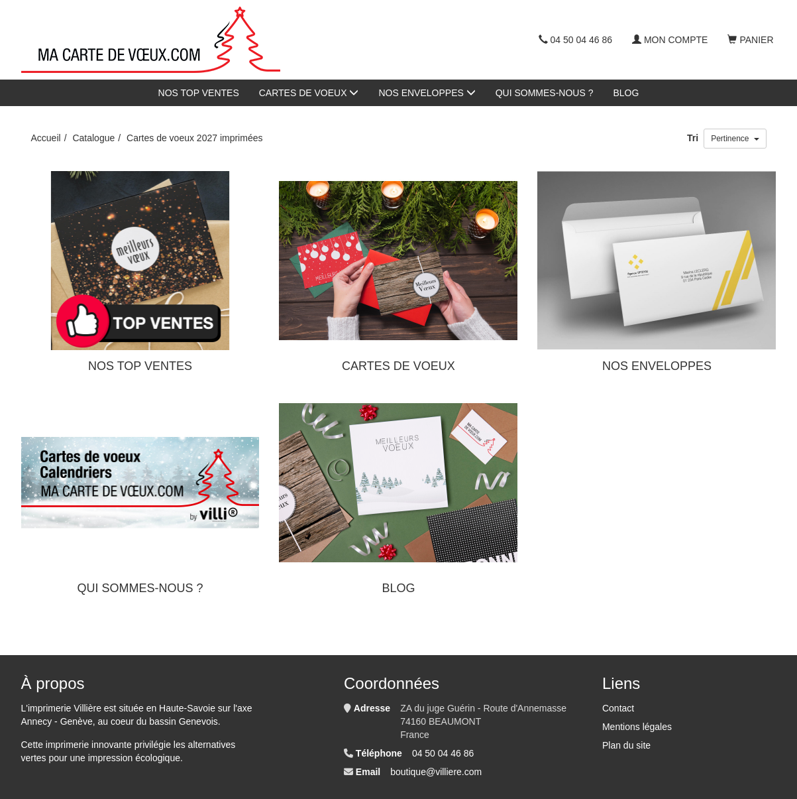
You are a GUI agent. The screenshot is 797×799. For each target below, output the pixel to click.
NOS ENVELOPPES (426, 93)
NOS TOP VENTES (198, 93)
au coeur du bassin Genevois (157, 721)
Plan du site (626, 745)
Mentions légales (637, 726)
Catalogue (93, 138)
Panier (750, 39)
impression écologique (134, 758)
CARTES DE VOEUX (309, 93)
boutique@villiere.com (436, 772)
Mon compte (670, 39)
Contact (618, 708)
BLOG (626, 93)
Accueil (46, 138)
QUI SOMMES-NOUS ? (545, 93)
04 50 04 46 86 (575, 39)
